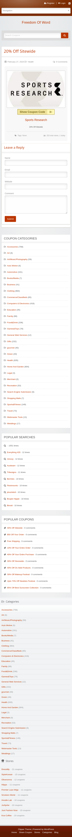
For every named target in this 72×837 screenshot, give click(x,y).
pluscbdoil (11, 492)
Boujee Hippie (13, 499)
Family (10, 316)
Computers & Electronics (18, 303)
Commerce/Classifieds (17, 297)
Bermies (10, 479)
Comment (36, 202)
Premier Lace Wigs (10, 790)
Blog (56, 832)
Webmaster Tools (15, 417)
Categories (47, 832)
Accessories (12, 247)
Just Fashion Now (9, 810)
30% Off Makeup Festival (18, 574)
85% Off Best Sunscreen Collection (23, 588)
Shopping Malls (14, 398)
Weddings (11, 423)
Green (10, 354)
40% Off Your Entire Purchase (20, 554)
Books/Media (13, 278)
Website (36, 184)
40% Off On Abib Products (19, 568)
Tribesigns (11, 472)
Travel (10, 411)
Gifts (9, 341)
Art (8, 253)
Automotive (12, 272)
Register (49, 3)
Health (31, 62)
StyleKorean (6, 774)
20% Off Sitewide (20, 51)
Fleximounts (12, 485)
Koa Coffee (6, 815)
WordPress (49, 829)
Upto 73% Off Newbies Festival (21, 581)
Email (36, 173)
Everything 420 (13, 452)
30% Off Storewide (15, 561)
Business (11, 284)
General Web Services (17, 335)
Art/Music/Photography (17, 259)
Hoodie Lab (6, 800)
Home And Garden (15, 367)
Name (36, 161)
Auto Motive (12, 266)
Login (61, 3)
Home (14, 832)
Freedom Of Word (36, 22)
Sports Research (36, 120)
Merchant (11, 379)
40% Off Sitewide (15, 528)
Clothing (11, 291)
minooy (10, 459)
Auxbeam (11, 465)
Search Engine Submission (19, 392)
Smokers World (8, 795)
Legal (9, 373)
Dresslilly (5, 769)
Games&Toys (13, 329)
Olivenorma (6, 780)
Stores (37, 832)
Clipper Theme (24, 829)
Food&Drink (12, 322)
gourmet (11, 348)
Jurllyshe (5, 805)
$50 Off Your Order (15, 534)
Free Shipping (13, 541)
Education (11, 310)
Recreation (12, 385)
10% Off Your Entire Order (19, 548)
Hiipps (4, 785)
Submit (10, 219)
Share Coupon (25, 832)
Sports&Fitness (14, 404)
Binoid (10, 505)
